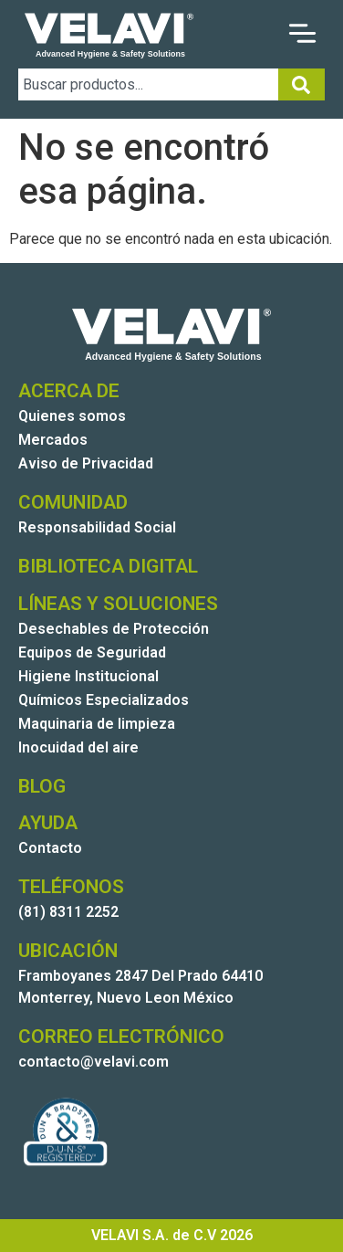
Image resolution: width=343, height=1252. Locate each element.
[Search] (301, 84)
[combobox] (148, 84)
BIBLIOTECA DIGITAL (108, 566)
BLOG (42, 786)
